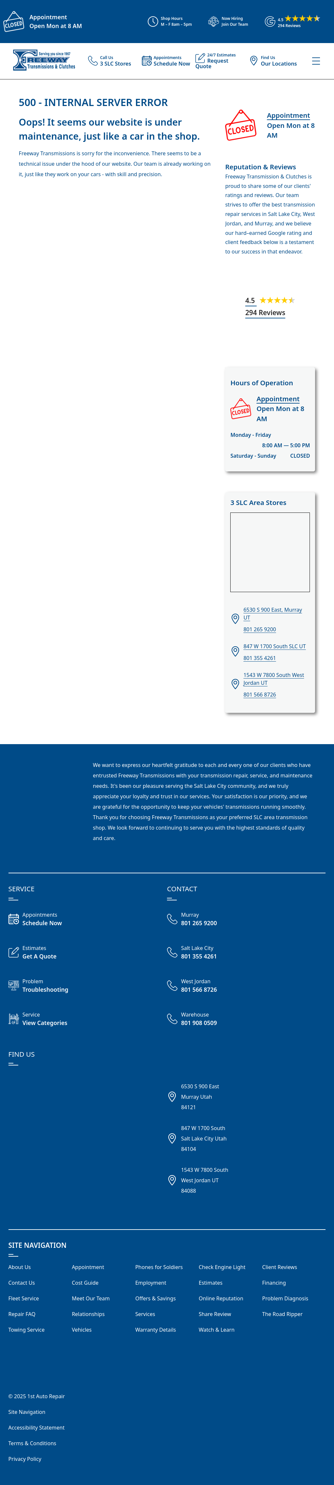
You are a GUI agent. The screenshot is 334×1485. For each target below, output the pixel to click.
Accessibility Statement (36, 1427)
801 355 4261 (259, 658)
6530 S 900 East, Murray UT (272, 613)
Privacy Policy (24, 1458)
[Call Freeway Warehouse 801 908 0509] (206, 1019)
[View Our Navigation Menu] (316, 61)
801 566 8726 (259, 694)
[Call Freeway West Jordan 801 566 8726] (206, 986)
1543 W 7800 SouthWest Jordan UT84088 (204, 1180)
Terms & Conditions (32, 1443)
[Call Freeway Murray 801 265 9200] (206, 919)
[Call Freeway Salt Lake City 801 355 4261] (206, 953)
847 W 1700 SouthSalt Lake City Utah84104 (204, 1139)
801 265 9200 (259, 629)
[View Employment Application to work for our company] (225, 21)
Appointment (48, 17)
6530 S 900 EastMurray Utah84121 (200, 1097)
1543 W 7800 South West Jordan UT (273, 678)
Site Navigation (27, 1412)
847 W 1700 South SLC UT (274, 646)
